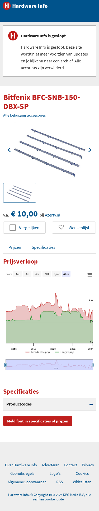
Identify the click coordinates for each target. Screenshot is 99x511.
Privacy (88, 464)
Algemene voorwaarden (27, 481)
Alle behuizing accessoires (24, 115)
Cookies (82, 473)
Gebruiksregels (22, 473)
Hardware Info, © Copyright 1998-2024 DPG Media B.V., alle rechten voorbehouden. (49, 496)
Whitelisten (82, 481)
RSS (59, 481)
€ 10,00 (24, 213)
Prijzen (14, 247)
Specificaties (43, 247)
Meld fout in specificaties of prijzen (37, 420)
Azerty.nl (52, 215)
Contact (70, 464)
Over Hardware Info (21, 464)
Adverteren (50, 464)
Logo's (55, 473)
